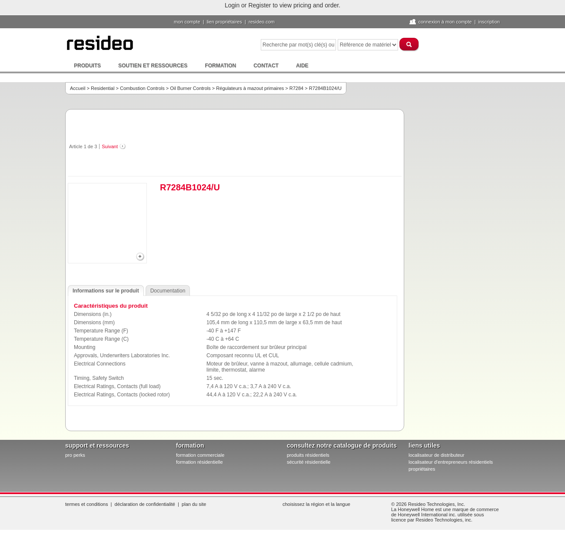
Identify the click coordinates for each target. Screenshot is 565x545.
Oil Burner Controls (190, 88)
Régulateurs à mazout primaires (250, 88)
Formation (220, 66)
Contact (266, 66)
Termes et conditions (86, 504)
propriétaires (422, 469)
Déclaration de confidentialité (145, 504)
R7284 (296, 88)
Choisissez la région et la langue (316, 504)
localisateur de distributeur (436, 455)
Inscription (489, 21)
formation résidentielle (199, 462)
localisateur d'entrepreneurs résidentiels (451, 462)
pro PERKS (75, 455)
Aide (302, 66)
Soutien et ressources (152, 66)
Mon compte (187, 21)
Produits (87, 66)
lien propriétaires (224, 21)
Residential (102, 88)
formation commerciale (200, 455)
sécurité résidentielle (308, 462)
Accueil (77, 88)
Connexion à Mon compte (445, 21)
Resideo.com (262, 21)
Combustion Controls (142, 88)
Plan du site (194, 504)
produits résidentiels (308, 455)
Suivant (110, 146)
